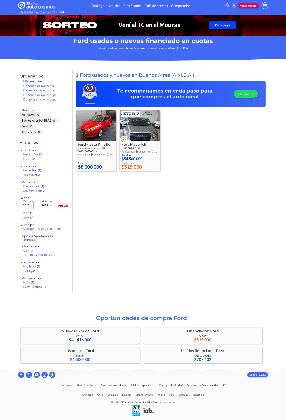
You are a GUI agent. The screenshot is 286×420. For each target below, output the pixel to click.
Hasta (45, 201)
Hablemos (245, 94)
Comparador (180, 6)
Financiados (25, 12)
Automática (31, 132)
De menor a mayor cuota (38, 85)
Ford (27, 126)
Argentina (87, 394)
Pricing (163, 385)
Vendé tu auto (248, 5)
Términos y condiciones (113, 385)
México (161, 394)
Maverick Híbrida (35, 190)
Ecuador (126, 394)
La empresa (66, 385)
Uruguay (183, 394)
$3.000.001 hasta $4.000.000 (42, 229)
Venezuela (198, 394)
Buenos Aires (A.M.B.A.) (38, 120)
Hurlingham (32, 170)
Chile (100, 394)
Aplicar (63, 205)
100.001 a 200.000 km (38, 255)
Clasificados (132, 6)
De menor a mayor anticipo (40, 95)
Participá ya (222, 25)
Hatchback (31, 266)
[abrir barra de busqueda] (227, 6)
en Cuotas (30, 114)
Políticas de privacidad (143, 385)
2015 (28, 213)
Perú (171, 394)
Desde (27, 201)
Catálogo (97, 6)
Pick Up (29, 271)
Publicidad (177, 385)
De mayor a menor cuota (38, 90)
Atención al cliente (86, 385)
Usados (29, 159)
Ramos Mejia (32, 174)
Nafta (28, 282)
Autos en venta (45, 12)
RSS (224, 385)
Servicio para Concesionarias (202, 385)
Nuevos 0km (32, 154)
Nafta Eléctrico (34, 287)
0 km (28, 250)
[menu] (264, 5)
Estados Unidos (144, 394)
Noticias (114, 6)
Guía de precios (156, 6)
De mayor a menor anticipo (40, 99)
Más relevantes (32, 81)
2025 (28, 217)
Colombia (112, 394)
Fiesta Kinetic (33, 186)
